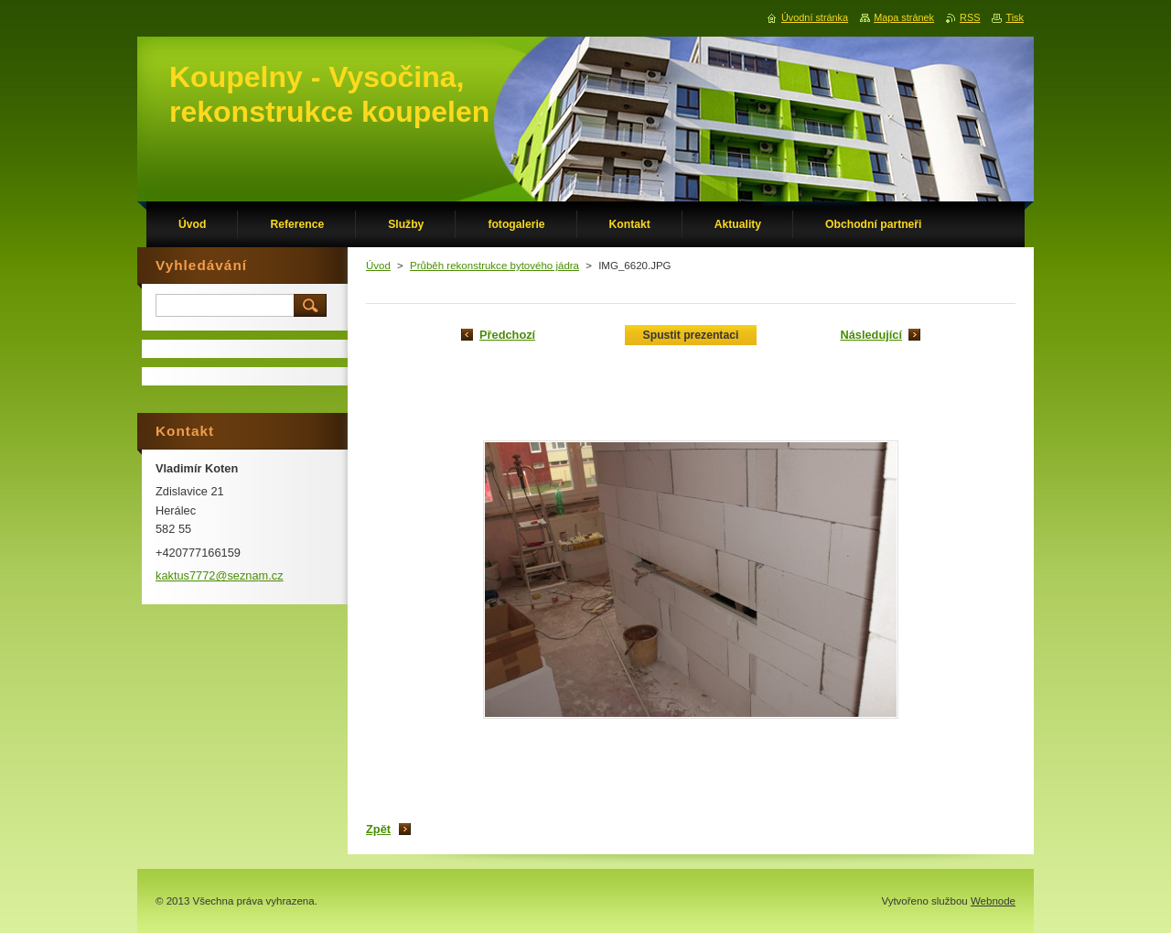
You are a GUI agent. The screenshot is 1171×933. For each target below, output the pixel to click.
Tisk (1014, 17)
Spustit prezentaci (691, 335)
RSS (970, 17)
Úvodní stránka (814, 17)
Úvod (378, 265)
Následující (871, 335)
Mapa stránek (904, 17)
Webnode (993, 900)
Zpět (378, 829)
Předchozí (507, 335)
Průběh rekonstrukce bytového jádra (494, 265)
